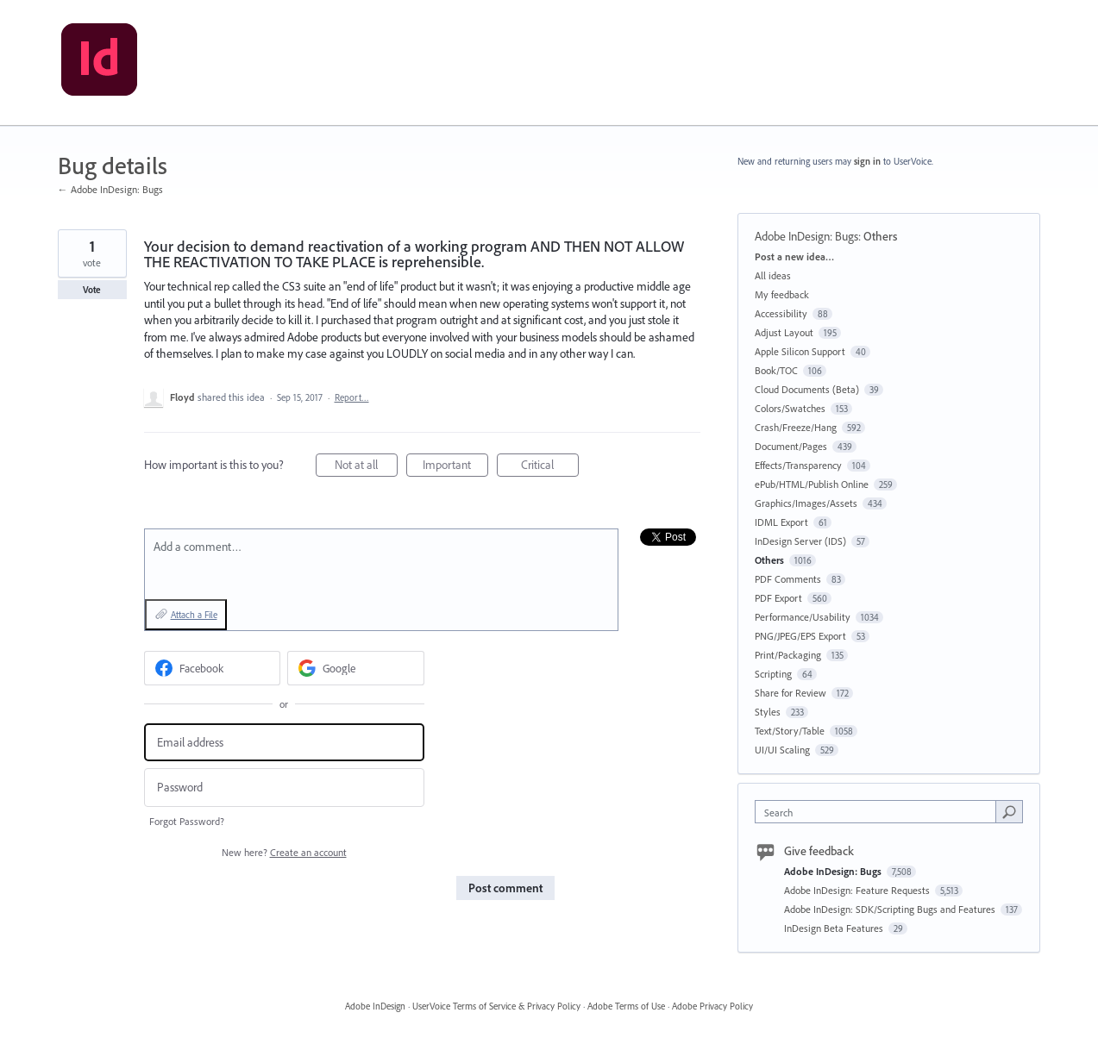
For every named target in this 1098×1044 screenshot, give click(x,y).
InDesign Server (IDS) (800, 541)
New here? (284, 852)
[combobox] (879, 811)
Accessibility (781, 313)
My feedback (782, 294)
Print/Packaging (788, 654)
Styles (768, 711)
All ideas (773, 275)
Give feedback (819, 851)
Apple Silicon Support (800, 351)
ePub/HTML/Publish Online (812, 484)
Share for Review (790, 692)
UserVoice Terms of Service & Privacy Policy (496, 1006)
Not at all (366, 467)
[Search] (1009, 811)
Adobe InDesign (375, 1006)
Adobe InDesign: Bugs (806, 236)
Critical (550, 467)
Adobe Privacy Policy (712, 1006)
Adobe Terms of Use (626, 1006)
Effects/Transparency (798, 465)
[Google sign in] (355, 668)
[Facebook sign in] (212, 668)
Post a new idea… (794, 256)
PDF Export (778, 597)
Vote (92, 290)
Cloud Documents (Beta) (807, 389)
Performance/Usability (802, 616)
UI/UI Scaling (782, 749)
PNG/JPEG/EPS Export (800, 635)
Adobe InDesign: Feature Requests (858, 890)
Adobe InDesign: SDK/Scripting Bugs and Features (891, 909)
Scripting (773, 673)
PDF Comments (788, 578)
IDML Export (781, 522)
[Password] (284, 787)
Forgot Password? (186, 821)
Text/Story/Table (790, 730)
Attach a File (194, 615)
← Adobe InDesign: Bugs (110, 189)
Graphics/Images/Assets (806, 503)
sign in (867, 161)
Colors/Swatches (790, 408)
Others (880, 236)
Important (455, 467)
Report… (352, 397)
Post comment (505, 888)
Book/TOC (776, 370)
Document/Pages (791, 446)
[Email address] (284, 742)
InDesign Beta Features (835, 928)
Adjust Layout (784, 332)
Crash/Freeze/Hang (796, 427)
